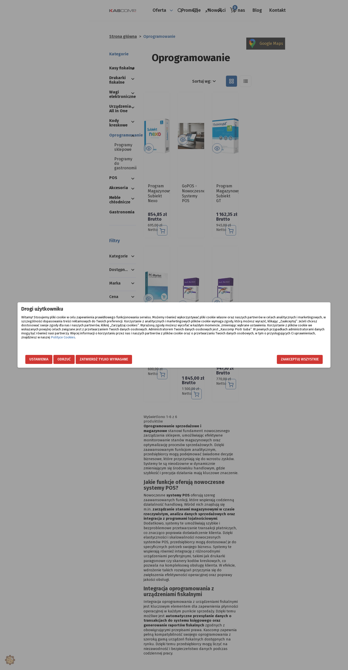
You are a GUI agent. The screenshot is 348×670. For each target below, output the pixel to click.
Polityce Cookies (220, 341)
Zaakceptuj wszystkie (266, 359)
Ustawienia (73, 359)
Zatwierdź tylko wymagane (138, 359)
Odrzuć (98, 359)
